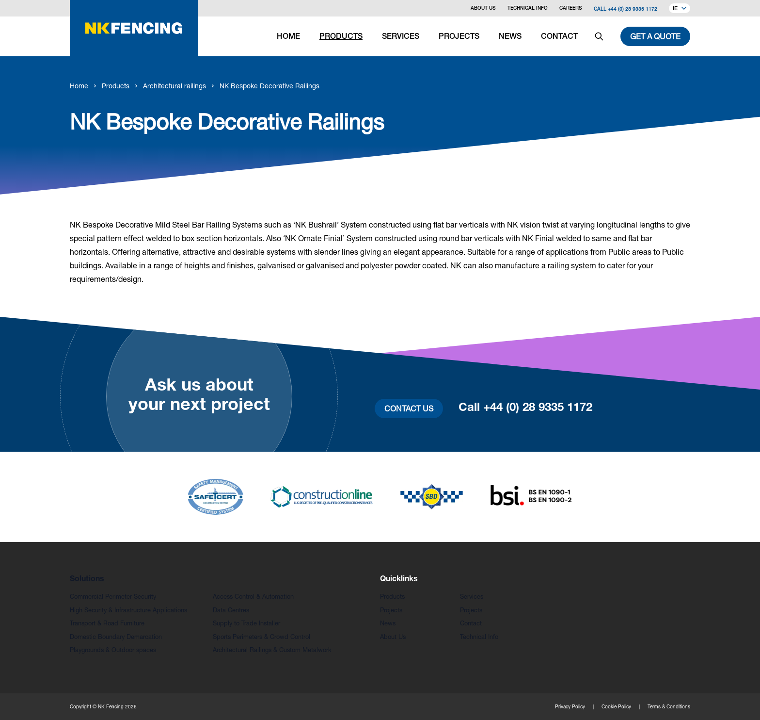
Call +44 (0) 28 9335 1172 (625, 9)
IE (679, 9)
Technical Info (527, 8)
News (388, 623)
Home (79, 86)
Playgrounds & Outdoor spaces (113, 650)
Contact (471, 623)
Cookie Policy (616, 706)
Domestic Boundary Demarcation (116, 636)
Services (471, 596)
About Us (483, 8)
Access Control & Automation (253, 596)
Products (115, 86)
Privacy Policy (570, 706)
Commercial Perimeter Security (113, 596)
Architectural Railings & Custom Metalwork (272, 650)
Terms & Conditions (669, 706)
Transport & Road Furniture (107, 623)
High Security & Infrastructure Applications (128, 610)
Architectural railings (174, 86)
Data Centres (231, 610)
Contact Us (408, 408)
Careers (570, 8)
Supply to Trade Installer (246, 623)
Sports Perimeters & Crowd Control (261, 636)
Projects (391, 610)
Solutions (87, 580)
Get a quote (655, 36)
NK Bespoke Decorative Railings (269, 86)
